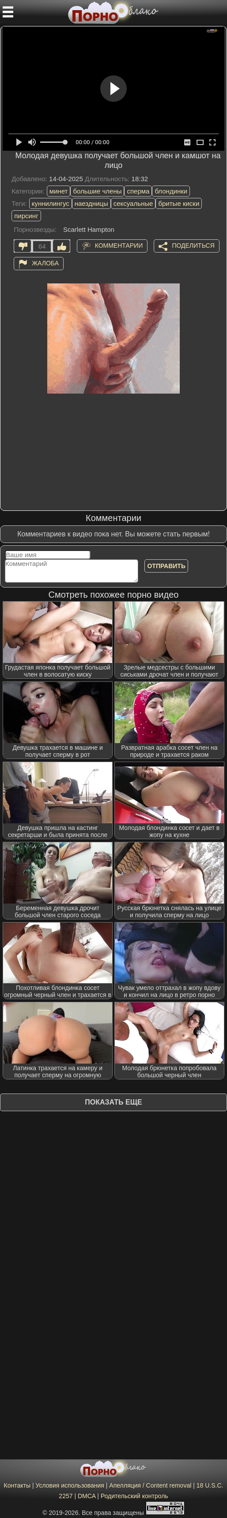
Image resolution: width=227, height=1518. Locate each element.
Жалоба (45, 263)
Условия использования (70, 1485)
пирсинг (26, 216)
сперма (138, 191)
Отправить (166, 565)
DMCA (86, 1495)
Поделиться (193, 245)
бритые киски (178, 203)
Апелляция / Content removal (150, 1485)
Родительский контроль (134, 1495)
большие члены (97, 191)
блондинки (171, 191)
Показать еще (113, 1102)
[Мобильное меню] (8, 12)
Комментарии (119, 245)
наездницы (91, 203)
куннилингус (50, 203)
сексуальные (133, 203)
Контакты (17, 1485)
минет (58, 191)
